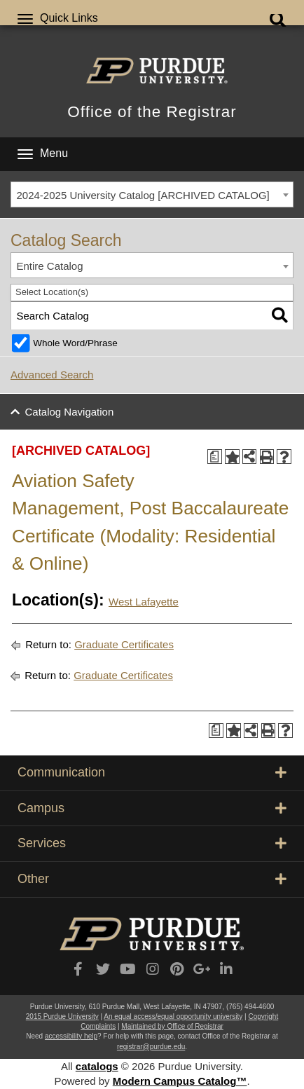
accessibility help (71, 1036)
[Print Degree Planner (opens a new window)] (214, 456)
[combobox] (152, 195)
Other (152, 879)
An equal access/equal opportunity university (173, 1016)
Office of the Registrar (151, 112)
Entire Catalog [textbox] (50, 266)
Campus (152, 808)
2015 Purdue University (62, 1016)
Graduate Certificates (124, 644)
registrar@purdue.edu (151, 1046)
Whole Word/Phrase (75, 343)
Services (152, 843)
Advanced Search (52, 375)
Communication (152, 772)
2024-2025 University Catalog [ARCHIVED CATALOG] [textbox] (143, 195)
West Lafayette (144, 602)
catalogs (97, 1066)
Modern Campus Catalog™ (180, 1081)
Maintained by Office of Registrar (172, 1026)
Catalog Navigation (69, 412)
